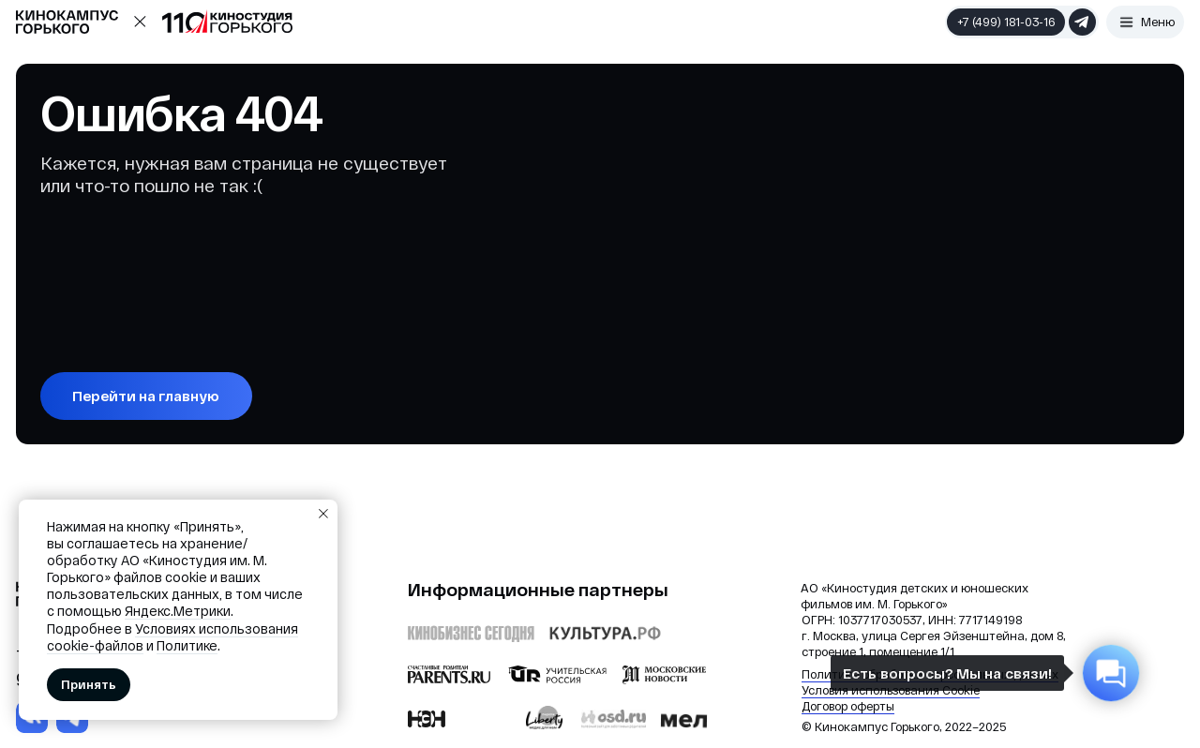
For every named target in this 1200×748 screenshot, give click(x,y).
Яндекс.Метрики (178, 611)
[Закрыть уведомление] (323, 513)
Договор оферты (848, 705)
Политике (187, 645)
